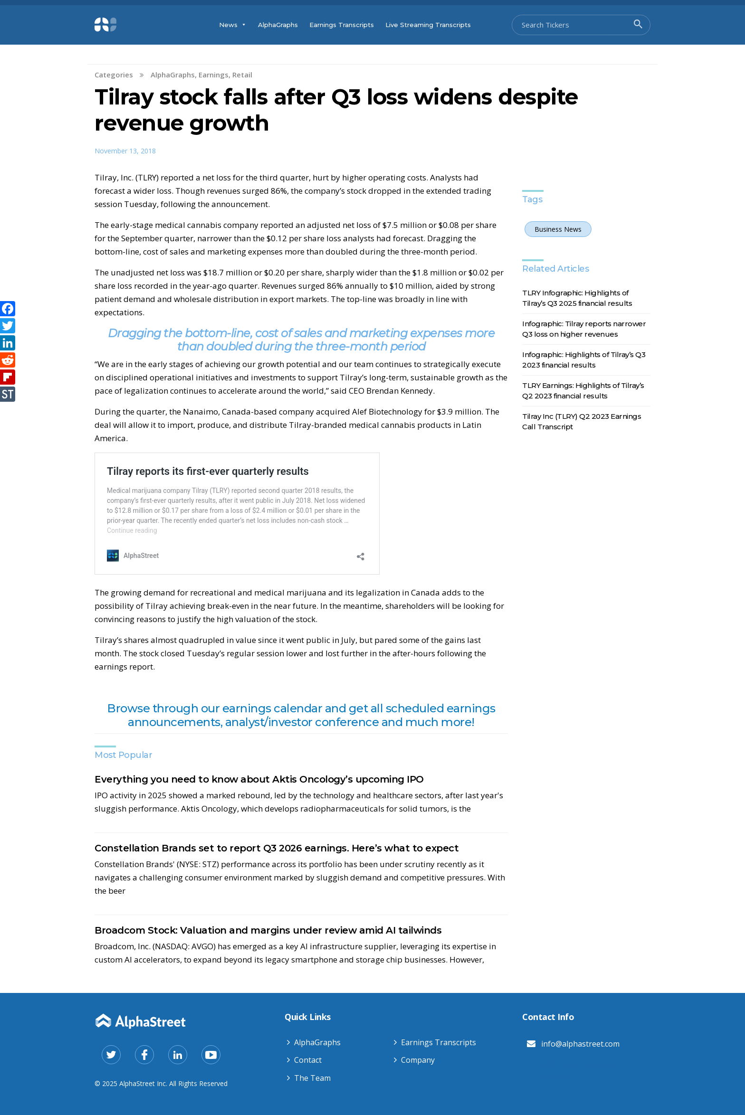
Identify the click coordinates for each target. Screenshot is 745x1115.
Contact (308, 1060)
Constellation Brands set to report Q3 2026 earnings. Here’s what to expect (276, 848)
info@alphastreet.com (580, 1044)
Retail (242, 74)
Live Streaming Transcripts (428, 24)
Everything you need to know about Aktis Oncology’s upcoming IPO (259, 779)
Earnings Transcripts (341, 24)
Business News (558, 229)
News (233, 24)
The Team (312, 1078)
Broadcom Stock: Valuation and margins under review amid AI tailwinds (268, 930)
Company (418, 1060)
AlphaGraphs (278, 24)
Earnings (214, 74)
